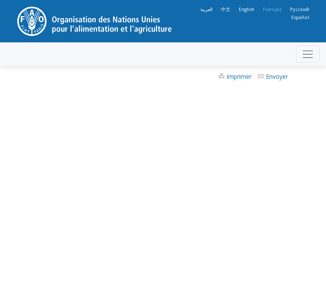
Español (300, 17)
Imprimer (239, 76)
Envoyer (277, 76)
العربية (206, 9)
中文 (225, 9)
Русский (299, 9)
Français (272, 9)
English (246, 9)
